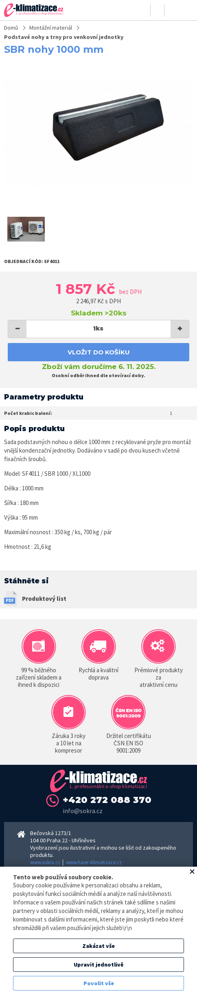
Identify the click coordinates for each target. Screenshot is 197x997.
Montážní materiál (50, 27)
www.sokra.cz (45, 862)
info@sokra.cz (83, 811)
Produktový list (44, 598)
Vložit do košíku (99, 352)
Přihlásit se (144, 10)
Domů (11, 27)
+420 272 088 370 (107, 799)
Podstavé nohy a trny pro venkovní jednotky (63, 37)
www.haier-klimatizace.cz (94, 862)
